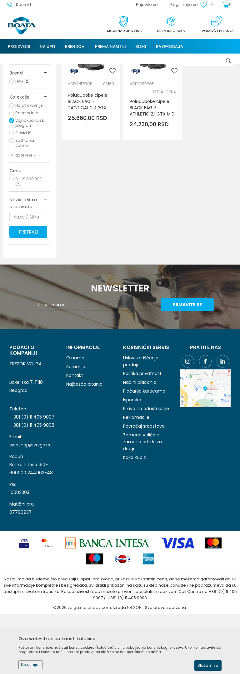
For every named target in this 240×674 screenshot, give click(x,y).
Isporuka (132, 456)
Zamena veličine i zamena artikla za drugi (142, 498)
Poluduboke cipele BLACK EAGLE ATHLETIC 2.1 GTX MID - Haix (148, 165)
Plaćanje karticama (144, 447)
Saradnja (75, 422)
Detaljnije (29, 664)
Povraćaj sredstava (144, 482)
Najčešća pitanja (84, 440)
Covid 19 (23, 189)
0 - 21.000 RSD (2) (28, 237)
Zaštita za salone (24, 199)
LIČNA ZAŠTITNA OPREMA (23, 97)
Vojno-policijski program (30, 179)
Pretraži (28, 288)
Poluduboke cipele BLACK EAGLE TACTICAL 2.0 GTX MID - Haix (88, 158)
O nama (75, 414)
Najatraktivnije (28, 161)
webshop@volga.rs (29, 501)
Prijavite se (188, 361)
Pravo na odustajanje (146, 464)
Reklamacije (136, 473)
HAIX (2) (22, 137)
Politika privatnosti (142, 429)
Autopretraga (157, 72)
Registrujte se (184, 5)
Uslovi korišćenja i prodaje (142, 417)
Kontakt (74, 431)
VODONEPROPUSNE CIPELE (82, 138)
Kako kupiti (134, 513)
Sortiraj (186, 72)
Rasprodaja (26, 169)
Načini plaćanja (139, 438)
